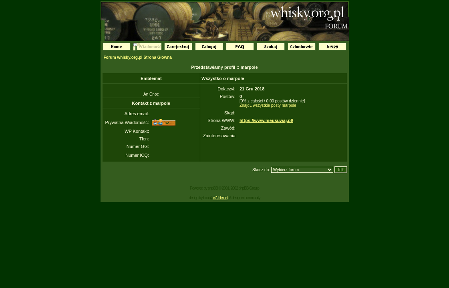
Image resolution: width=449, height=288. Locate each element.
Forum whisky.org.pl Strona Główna (138, 57)
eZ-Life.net (220, 198)
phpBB (213, 188)
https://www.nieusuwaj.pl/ (266, 120)
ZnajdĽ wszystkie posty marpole (268, 105)
